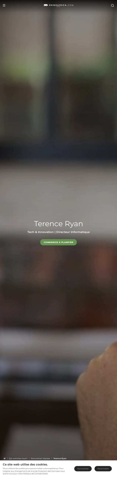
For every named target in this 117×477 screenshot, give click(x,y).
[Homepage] (5, 458)
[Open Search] (112, 5)
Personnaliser (103, 469)
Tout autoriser (83, 469)
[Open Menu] (4, 5)
